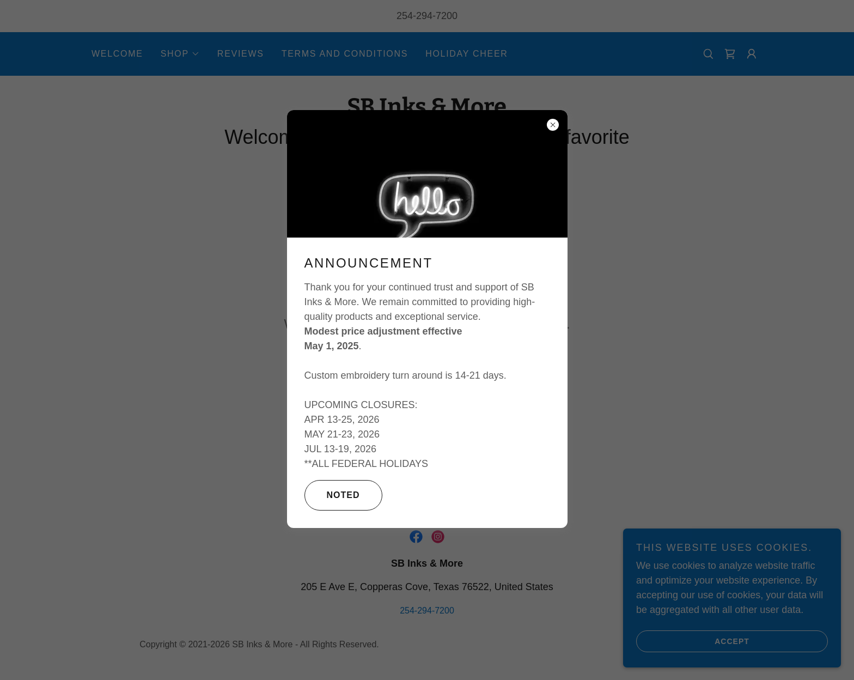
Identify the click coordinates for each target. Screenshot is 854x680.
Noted (332, 495)
